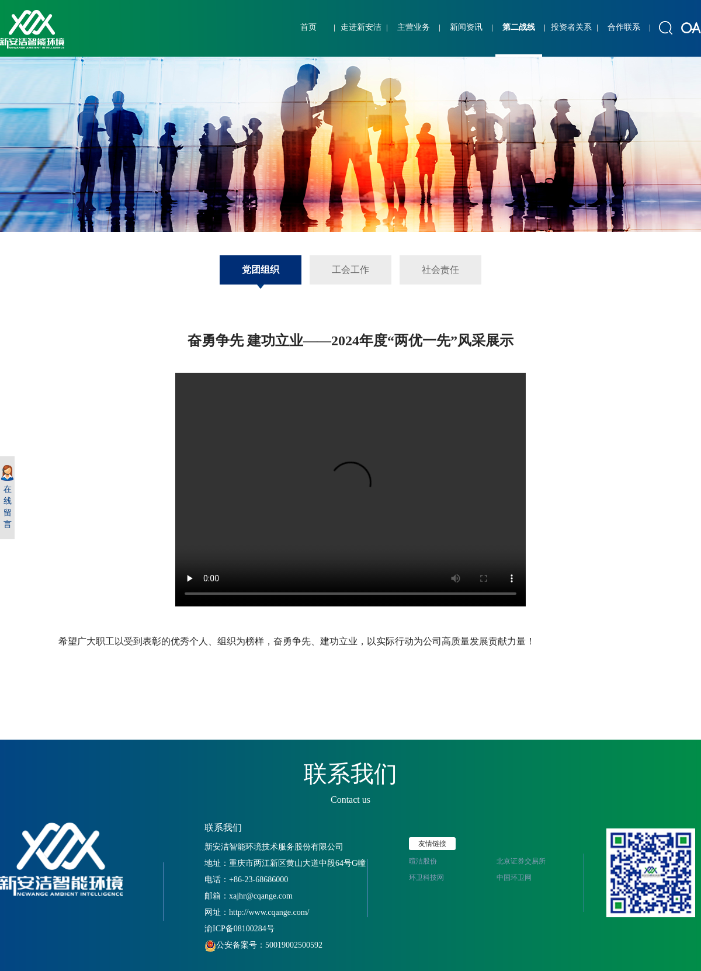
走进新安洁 (361, 27)
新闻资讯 (466, 27)
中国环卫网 (514, 877)
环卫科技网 (426, 877)
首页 (308, 27)
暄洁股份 (423, 861)
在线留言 (7, 497)
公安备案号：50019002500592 (263, 945)
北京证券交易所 (521, 861)
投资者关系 (571, 27)
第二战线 (518, 27)
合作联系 (624, 27)
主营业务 (413, 27)
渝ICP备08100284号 (239, 928)
